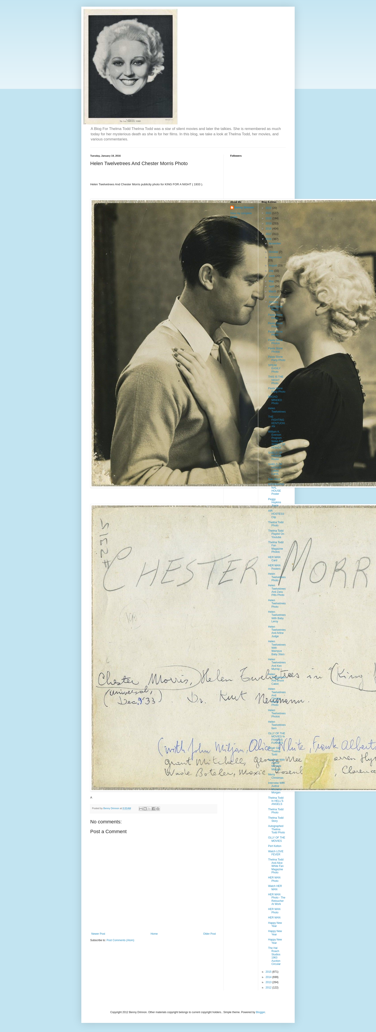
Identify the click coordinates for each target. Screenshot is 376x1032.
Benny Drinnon (244, 207)
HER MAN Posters (274, 567)
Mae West (274, 479)
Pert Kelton (274, 846)
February (274, 296)
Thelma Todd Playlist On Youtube (276, 534)
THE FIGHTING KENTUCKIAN (276, 421)
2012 (269, 987)
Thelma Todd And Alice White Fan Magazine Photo (276, 866)
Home (154, 933)
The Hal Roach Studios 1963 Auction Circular (274, 956)
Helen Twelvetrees (277, 410)
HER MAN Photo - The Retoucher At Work (276, 899)
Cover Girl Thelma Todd (274, 751)
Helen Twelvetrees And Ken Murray (277, 664)
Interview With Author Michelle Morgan (276, 764)
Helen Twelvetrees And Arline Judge (277, 631)
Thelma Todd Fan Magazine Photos (275, 547)
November (275, 243)
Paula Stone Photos (275, 342)
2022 (269, 208)
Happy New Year (275, 924)
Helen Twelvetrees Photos (277, 713)
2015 (269, 971)
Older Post (209, 933)
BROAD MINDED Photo (275, 400)
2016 (269, 239)
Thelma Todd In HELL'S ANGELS (275, 801)
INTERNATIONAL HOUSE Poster (276, 489)
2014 (269, 977)
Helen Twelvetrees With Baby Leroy (277, 616)
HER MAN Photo (274, 879)
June (272, 275)
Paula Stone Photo (275, 308)
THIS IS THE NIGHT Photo (275, 380)
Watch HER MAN (275, 887)
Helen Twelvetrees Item (277, 725)
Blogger (260, 1012)
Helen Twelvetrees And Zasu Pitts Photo (277, 590)
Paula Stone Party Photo (276, 358)
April (272, 286)
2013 (269, 982)
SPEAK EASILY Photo (274, 368)
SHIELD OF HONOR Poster (275, 456)
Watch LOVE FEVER (275, 853)
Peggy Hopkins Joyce (274, 502)
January (274, 301)
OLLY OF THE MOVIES (276, 839)
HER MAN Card (274, 559)
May (271, 281)
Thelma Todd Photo (275, 524)
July (271, 270)
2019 (269, 223)
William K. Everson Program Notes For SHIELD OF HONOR (276, 439)
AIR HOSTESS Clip (276, 514)
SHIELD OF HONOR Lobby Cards (275, 469)
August (273, 265)
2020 (269, 218)
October (274, 252)
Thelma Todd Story (275, 819)
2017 (269, 234)
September (275, 257)
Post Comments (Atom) (120, 940)
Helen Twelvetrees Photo (277, 577)
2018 (269, 228)
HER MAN (274, 917)
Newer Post (98, 933)
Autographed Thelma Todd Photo (276, 829)
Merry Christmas (275, 776)
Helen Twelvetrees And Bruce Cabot (277, 679)
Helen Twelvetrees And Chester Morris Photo (277, 697)
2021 (269, 213)
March (273, 291)
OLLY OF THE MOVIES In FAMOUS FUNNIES (276, 738)
